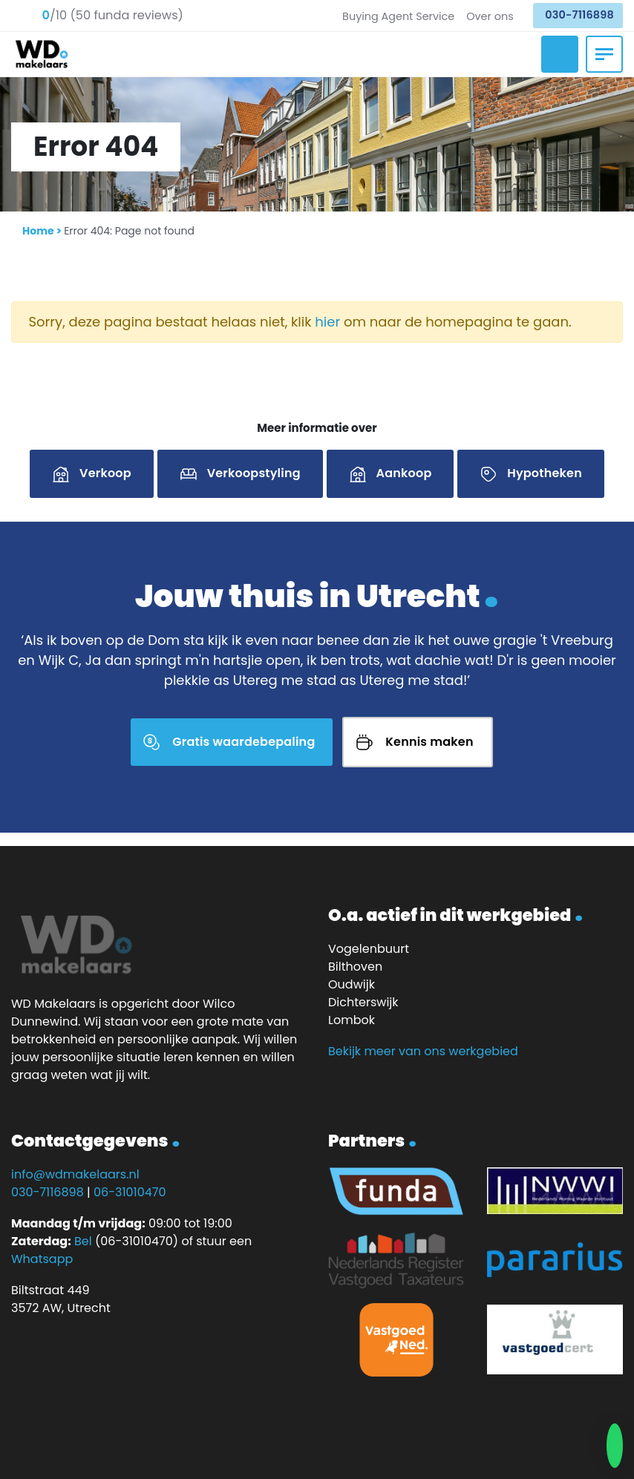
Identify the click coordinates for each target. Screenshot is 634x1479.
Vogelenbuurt (368, 948)
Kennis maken (429, 741)
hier (327, 321)
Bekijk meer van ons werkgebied (423, 1051)
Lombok (351, 1020)
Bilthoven (355, 966)
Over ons (489, 16)
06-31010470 (130, 1192)
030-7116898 (579, 14)
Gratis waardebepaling (243, 741)
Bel (83, 1241)
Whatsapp (42, 1259)
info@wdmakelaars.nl (75, 1174)
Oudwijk (351, 984)
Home (38, 230)
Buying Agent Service (398, 16)
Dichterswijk (363, 1002)
